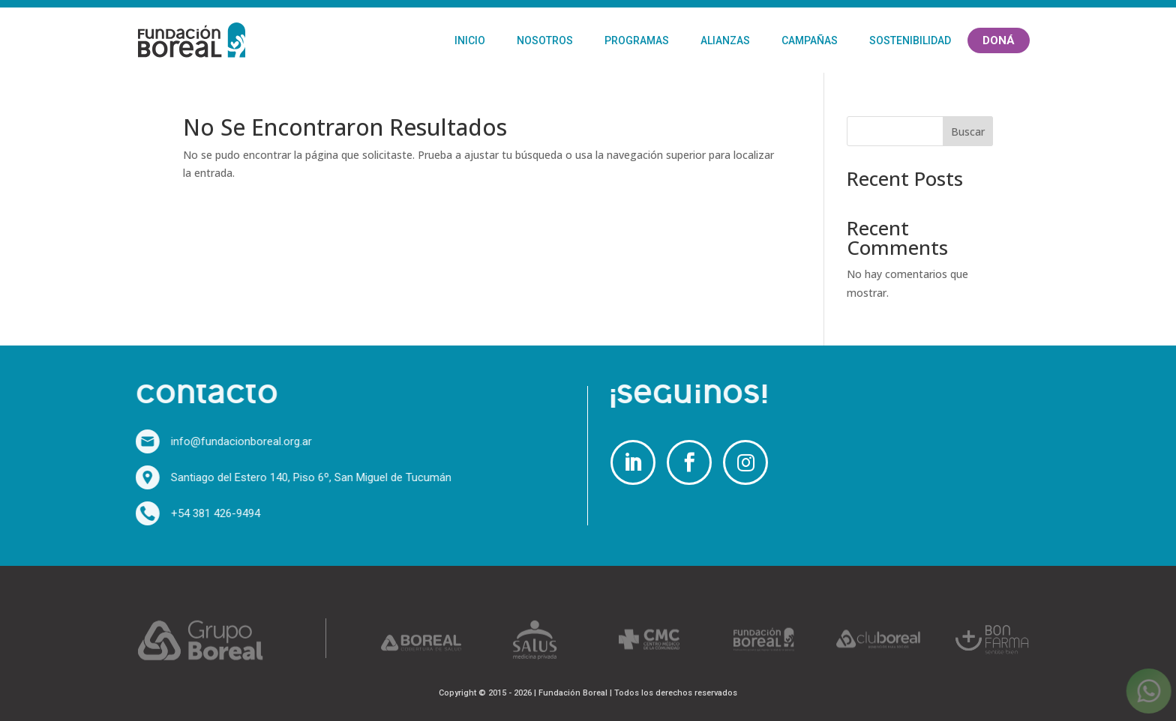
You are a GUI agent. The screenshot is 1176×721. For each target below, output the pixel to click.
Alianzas (725, 40)
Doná (998, 40)
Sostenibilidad (910, 40)
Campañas (810, 40)
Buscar (968, 131)
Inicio (469, 40)
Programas (636, 40)
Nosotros (545, 40)
